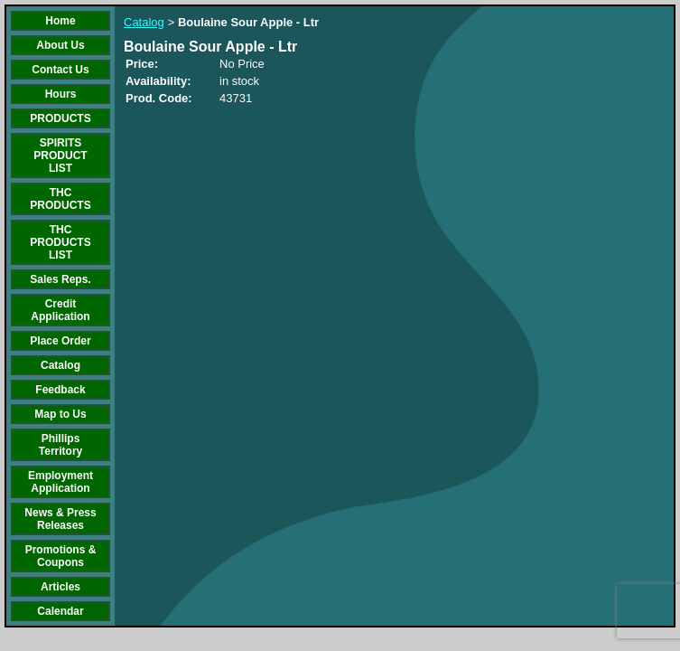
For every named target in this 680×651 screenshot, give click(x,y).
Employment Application (60, 482)
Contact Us (60, 69)
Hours (61, 94)
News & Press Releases (60, 519)
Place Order (60, 341)
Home (60, 20)
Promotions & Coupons (61, 556)
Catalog (60, 365)
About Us (60, 45)
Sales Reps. (60, 279)
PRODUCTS (60, 118)
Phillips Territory (60, 445)
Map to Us (60, 414)
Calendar (60, 611)
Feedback (60, 389)
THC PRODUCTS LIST (60, 242)
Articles (60, 586)
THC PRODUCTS (60, 199)
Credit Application (60, 310)
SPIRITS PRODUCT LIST (60, 156)
